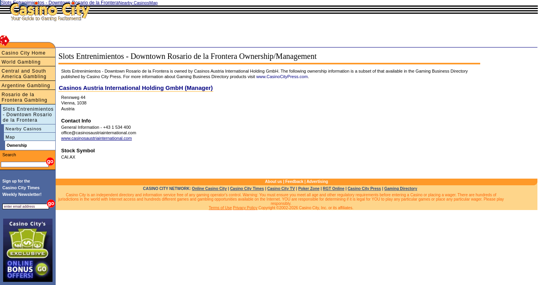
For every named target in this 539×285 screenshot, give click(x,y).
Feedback (294, 181)
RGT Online (334, 188)
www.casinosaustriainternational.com (96, 138)
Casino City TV (281, 188)
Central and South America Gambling (24, 73)
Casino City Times (247, 188)
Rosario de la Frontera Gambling (24, 97)
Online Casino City (209, 188)
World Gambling (21, 62)
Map (10, 137)
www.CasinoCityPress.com (282, 76)
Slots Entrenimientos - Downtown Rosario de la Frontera (28, 114)
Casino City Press (364, 188)
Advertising (317, 181)
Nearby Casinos (23, 128)
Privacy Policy (245, 208)
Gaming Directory (400, 188)
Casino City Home (24, 53)
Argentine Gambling (26, 85)
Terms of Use (220, 208)
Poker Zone (308, 188)
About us (273, 181)
